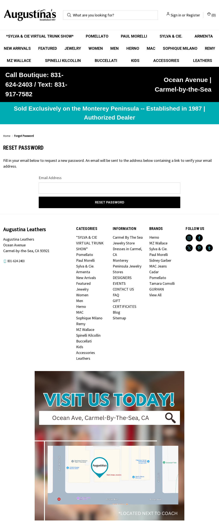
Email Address (50, 177)
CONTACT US (123, 289)
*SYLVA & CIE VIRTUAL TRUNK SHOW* (40, 36)
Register (193, 15)
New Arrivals (17, 48)
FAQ (116, 294)
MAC (151, 48)
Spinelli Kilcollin (63, 60)
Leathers (202, 60)
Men (114, 48)
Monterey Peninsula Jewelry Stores (127, 266)
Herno (132, 48)
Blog (116, 312)
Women (96, 48)
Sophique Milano (180, 48)
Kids (135, 60)
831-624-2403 (16, 261)
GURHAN (156, 289)
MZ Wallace (19, 60)
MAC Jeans (158, 266)
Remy (210, 48)
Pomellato (97, 36)
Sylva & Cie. (171, 36)
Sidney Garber (160, 260)
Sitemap (119, 318)
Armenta (204, 36)
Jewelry (72, 48)
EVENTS (119, 283)
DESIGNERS (122, 277)
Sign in (176, 15)
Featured (47, 48)
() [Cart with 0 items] (211, 15)
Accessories (166, 60)
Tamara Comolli (162, 283)
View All (155, 294)
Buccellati (106, 60)
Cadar (154, 271)
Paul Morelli (134, 36)
